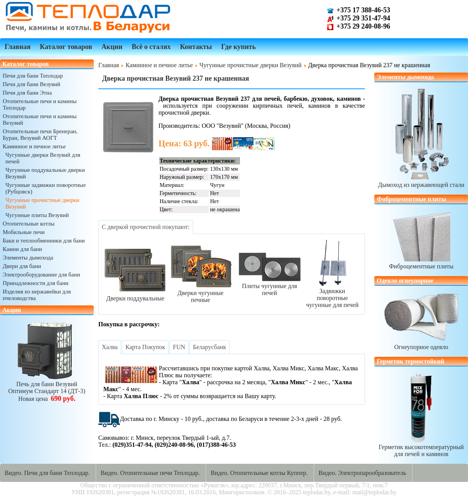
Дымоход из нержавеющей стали (421, 181)
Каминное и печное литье (34, 146)
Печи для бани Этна (27, 93)
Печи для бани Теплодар (33, 76)
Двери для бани (22, 266)
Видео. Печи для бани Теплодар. (47, 473)
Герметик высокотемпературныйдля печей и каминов (421, 447)
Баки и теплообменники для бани (44, 240)
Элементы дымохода (28, 257)
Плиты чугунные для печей (270, 286)
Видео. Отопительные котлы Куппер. (259, 473)
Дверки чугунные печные (200, 293)
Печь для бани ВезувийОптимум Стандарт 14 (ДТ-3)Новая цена (46, 388)
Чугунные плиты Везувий (37, 215)
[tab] (145, 227)
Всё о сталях (151, 47)
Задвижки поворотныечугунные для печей (332, 294)
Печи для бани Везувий (31, 84)
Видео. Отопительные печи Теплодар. (150, 473)
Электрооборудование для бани (41, 274)
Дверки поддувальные (135, 295)
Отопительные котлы (28, 223)
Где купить (238, 47)
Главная (17, 47)
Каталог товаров (66, 47)
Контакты (196, 47)
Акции (111, 47)
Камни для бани (22, 249)
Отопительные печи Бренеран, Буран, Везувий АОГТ (40, 134)
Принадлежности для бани (35, 283)
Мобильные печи (24, 232)
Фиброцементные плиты (421, 263)
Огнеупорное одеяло (421, 343)
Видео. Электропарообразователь (362, 473)
